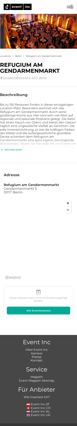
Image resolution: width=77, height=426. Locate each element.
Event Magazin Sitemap (36, 367)
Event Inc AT (38, 391)
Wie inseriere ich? (37, 383)
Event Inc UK (38, 401)
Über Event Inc (36, 336)
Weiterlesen (11, 150)
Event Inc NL (38, 398)
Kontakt (37, 346)
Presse (37, 343)
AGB (37, 424)
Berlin (18, 56)
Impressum (23, 424)
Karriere (36, 339)
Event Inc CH (39, 394)
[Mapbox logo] (13, 277)
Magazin (36, 363)
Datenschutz (52, 424)
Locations (5, 56)
